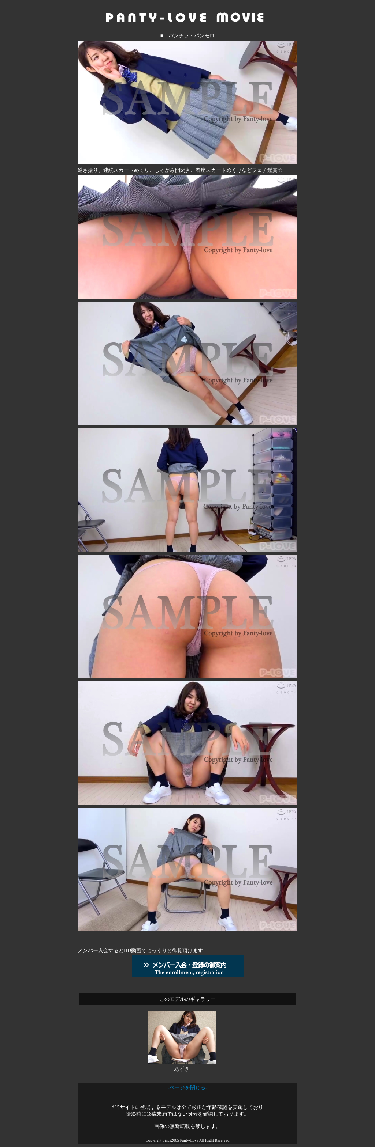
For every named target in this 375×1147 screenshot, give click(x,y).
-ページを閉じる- (187, 1087)
